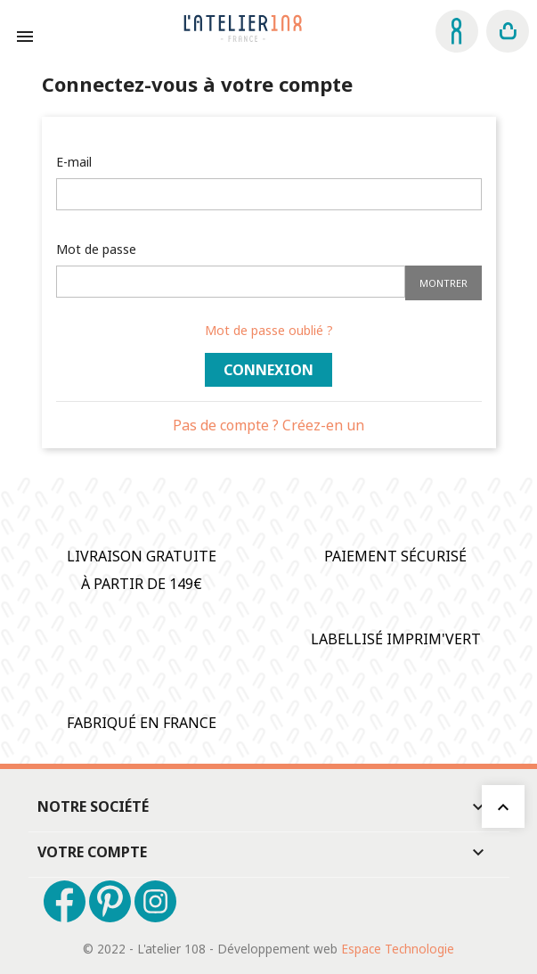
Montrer (443, 283)
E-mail (74, 161)
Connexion (268, 370)
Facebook (64, 901)
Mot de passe (96, 249)
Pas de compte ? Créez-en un (268, 425)
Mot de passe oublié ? (269, 330)
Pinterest (110, 901)
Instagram (155, 901)
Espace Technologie (397, 948)
